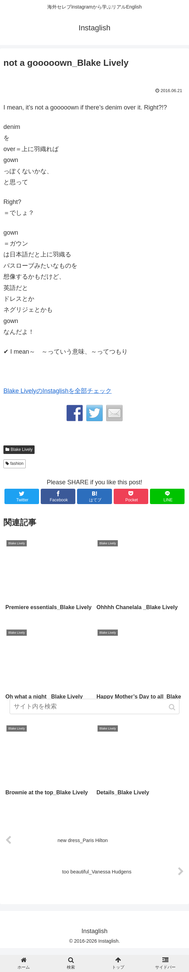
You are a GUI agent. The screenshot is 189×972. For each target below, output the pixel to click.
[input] (95, 706)
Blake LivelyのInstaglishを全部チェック (57, 390)
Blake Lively (22, 449)
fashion (17, 463)
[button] (172, 707)
